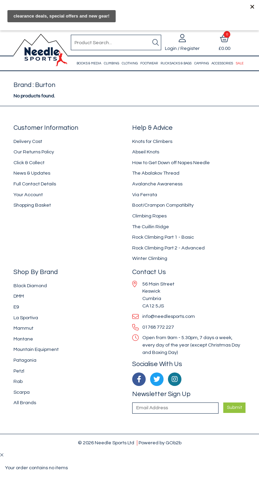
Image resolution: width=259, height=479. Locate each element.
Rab (18, 381)
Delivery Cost (27, 141)
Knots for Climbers (152, 141)
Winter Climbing (149, 258)
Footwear (149, 63)
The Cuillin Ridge (150, 226)
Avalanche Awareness (157, 183)
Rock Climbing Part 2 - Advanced (168, 247)
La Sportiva (25, 317)
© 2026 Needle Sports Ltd (106, 442)
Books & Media (89, 63)
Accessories (222, 63)
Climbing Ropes (149, 215)
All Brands (24, 402)
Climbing (111, 63)
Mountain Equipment (36, 349)
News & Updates (31, 173)
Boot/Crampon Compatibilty (163, 205)
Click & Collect (29, 162)
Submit (234, 407)
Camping (201, 63)
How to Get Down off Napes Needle (171, 162)
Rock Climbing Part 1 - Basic (163, 237)
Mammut (23, 328)
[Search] (155, 42)
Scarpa (21, 392)
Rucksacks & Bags (176, 63)
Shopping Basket (32, 205)
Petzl (18, 370)
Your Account (28, 194)
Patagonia (24, 360)
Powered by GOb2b (160, 442)
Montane (23, 338)
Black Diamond (30, 285)
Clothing (130, 63)
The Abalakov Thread (155, 173)
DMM (18, 296)
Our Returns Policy (33, 151)
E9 (16, 306)
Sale (239, 63)
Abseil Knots (145, 151)
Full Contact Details (34, 183)
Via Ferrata (144, 194)
